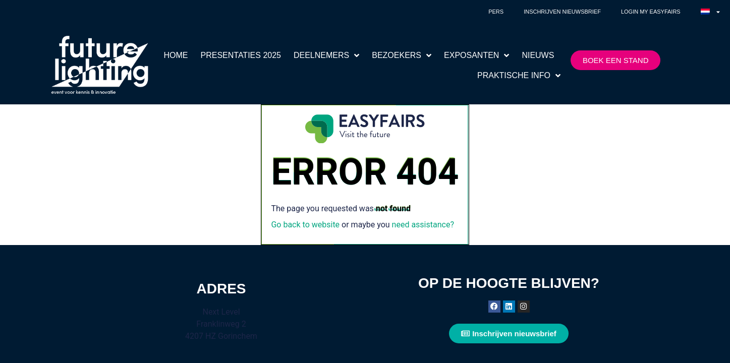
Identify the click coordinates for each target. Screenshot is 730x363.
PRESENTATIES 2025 (241, 55)
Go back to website (305, 224)
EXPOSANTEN (476, 55)
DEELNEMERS (326, 55)
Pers (495, 12)
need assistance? (423, 224)
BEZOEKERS (401, 55)
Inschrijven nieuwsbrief (562, 12)
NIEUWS (538, 55)
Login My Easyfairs (651, 12)
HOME (176, 55)
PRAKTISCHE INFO (518, 76)
